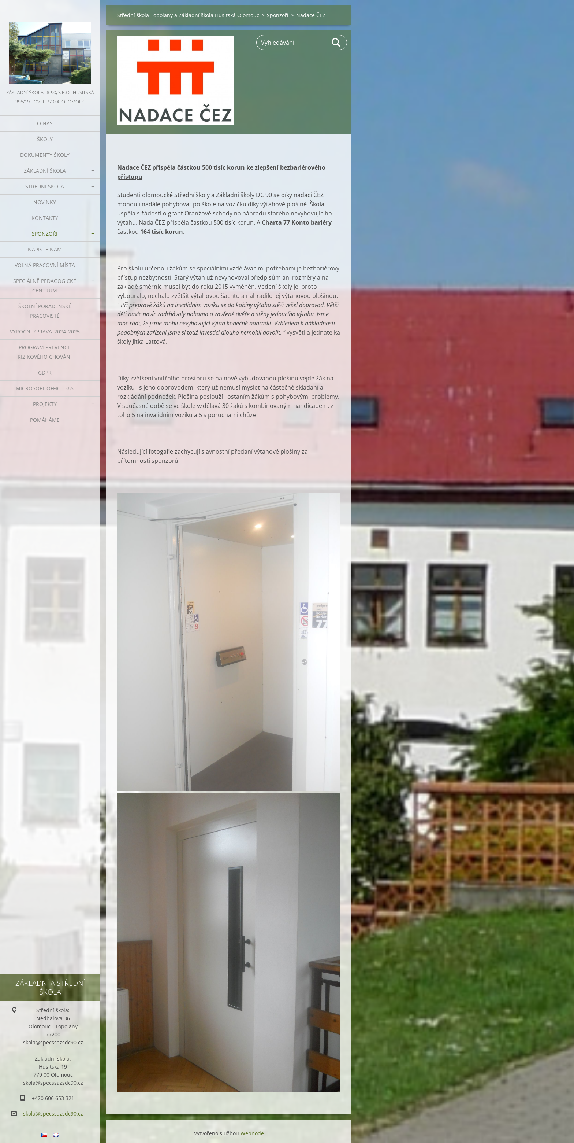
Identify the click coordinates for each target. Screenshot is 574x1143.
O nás (45, 123)
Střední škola (44, 186)
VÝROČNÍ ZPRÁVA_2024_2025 (45, 331)
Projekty (45, 404)
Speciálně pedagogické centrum (44, 285)
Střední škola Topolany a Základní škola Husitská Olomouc (188, 15)
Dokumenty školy (45, 154)
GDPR (45, 372)
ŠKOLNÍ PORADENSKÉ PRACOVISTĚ (44, 311)
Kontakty (44, 217)
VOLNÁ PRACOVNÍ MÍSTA (45, 265)
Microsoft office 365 (45, 388)
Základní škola (45, 170)
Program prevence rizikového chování (45, 352)
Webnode (252, 1133)
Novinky (44, 202)
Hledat (336, 42)
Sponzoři (44, 233)
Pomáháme (45, 419)
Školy (45, 139)
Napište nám (45, 249)
